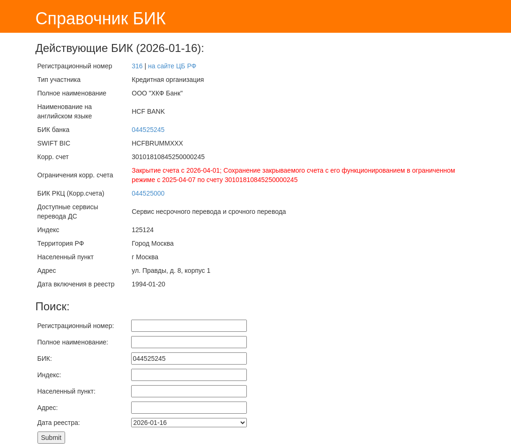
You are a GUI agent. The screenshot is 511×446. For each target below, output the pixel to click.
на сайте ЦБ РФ (172, 66)
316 (137, 66)
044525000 (148, 193)
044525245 (148, 129)
